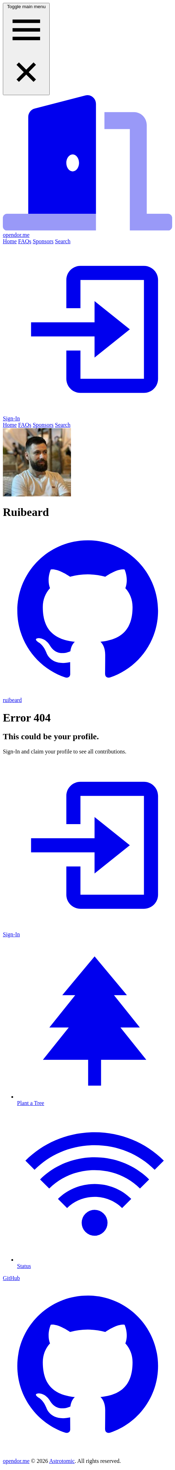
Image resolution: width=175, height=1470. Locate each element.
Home (10, 241)
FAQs (24, 241)
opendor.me (16, 1461)
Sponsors (43, 241)
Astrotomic (62, 1461)
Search (63, 241)
